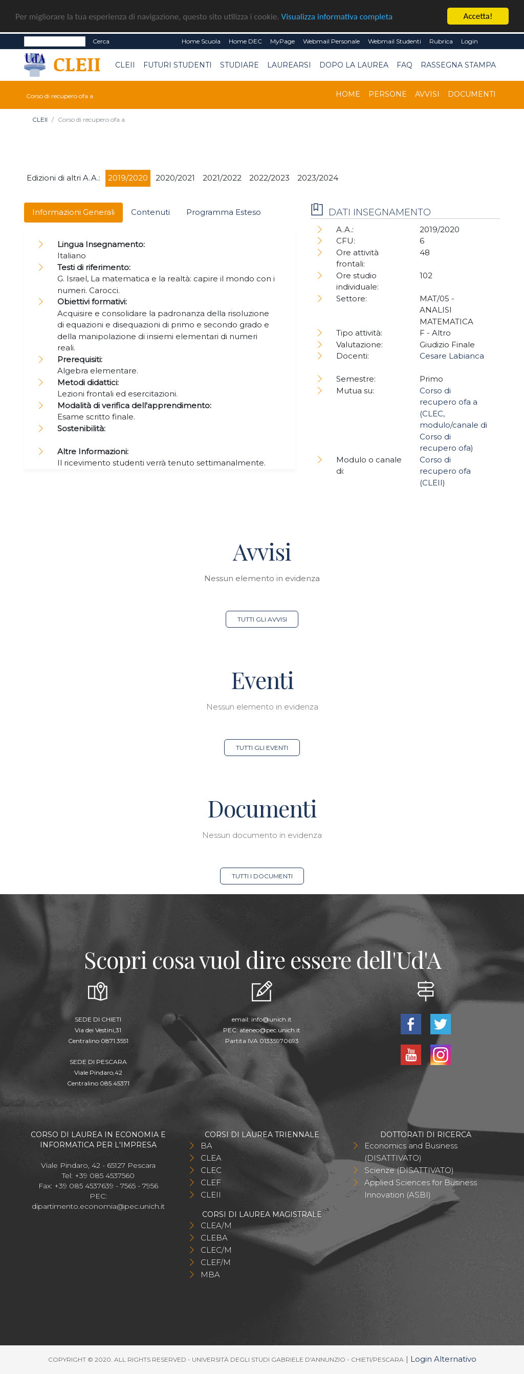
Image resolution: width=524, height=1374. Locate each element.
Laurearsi (289, 65)
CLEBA (214, 1238)
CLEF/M (216, 1262)
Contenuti (150, 212)
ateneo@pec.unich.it (269, 1030)
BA (206, 1145)
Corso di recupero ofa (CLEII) (445, 471)
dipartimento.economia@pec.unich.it (98, 1206)
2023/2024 (317, 178)
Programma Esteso (223, 212)
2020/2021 (175, 178)
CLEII (125, 65)
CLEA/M (216, 1225)
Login (469, 41)
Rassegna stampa (458, 65)
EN (491, 41)
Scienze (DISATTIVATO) (409, 1170)
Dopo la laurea (353, 65)
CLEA (211, 1158)
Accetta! (478, 16)
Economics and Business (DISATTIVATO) (410, 1152)
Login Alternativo (443, 1359)
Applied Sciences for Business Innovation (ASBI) (420, 1189)
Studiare (239, 65)
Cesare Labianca (452, 356)
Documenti (472, 94)
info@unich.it (271, 1019)
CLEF (211, 1182)
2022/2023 (269, 178)
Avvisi (427, 94)
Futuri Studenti (177, 65)
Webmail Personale (331, 41)
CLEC (211, 1170)
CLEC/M (216, 1250)
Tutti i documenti (262, 876)
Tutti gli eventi (262, 747)
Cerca (101, 41)
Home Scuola (201, 41)
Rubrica (441, 41)
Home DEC (245, 41)
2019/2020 (128, 178)
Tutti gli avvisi (262, 619)
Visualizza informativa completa (337, 16)
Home (348, 94)
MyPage (282, 41)
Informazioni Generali (73, 212)
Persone (387, 94)
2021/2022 (222, 178)
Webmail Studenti (394, 41)
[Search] (54, 41)
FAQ (404, 65)
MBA (210, 1274)
